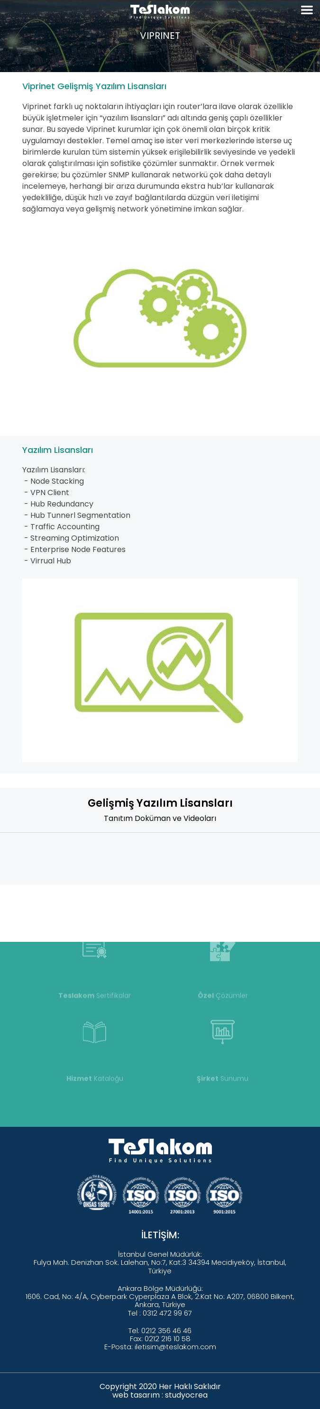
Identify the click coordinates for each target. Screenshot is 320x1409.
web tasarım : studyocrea (160, 1395)
